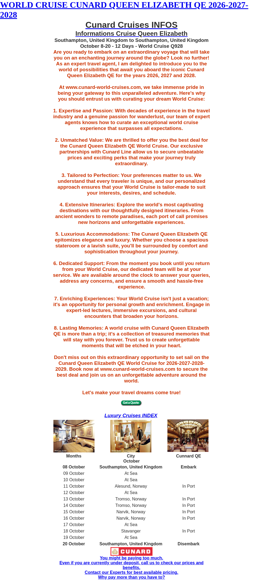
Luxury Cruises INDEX (130, 415)
